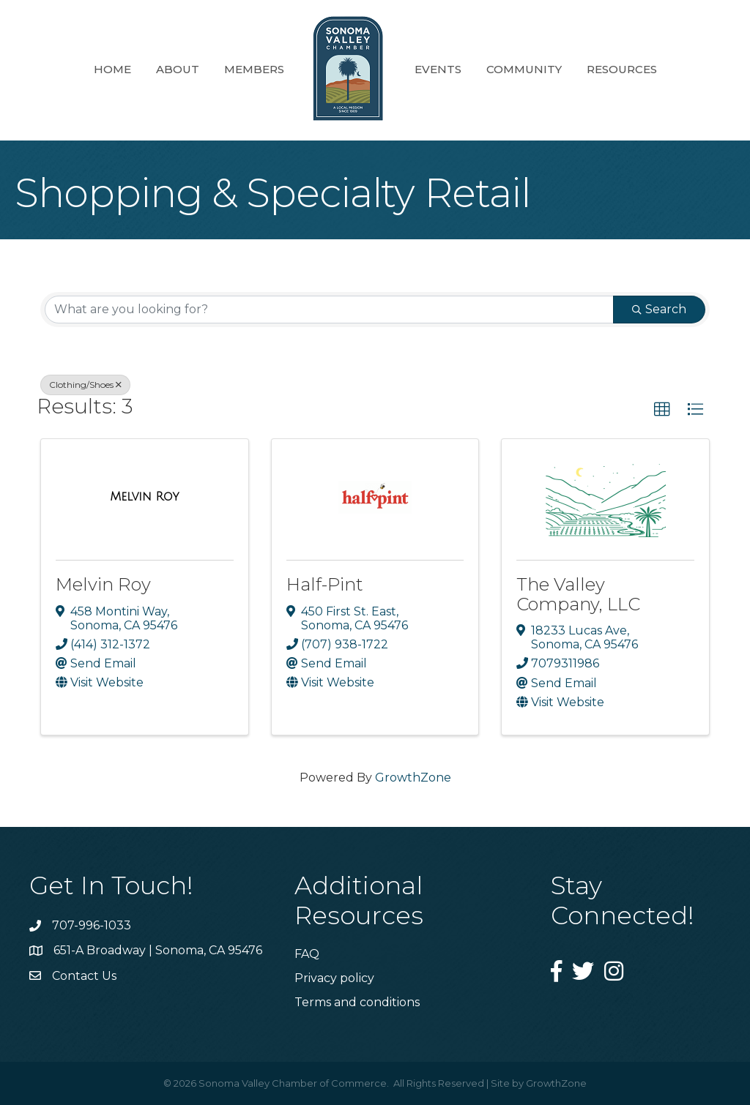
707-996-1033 (91, 925)
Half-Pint (324, 584)
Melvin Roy (103, 584)
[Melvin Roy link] (144, 497)
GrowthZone (413, 777)
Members (254, 69)
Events (438, 69)
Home (112, 69)
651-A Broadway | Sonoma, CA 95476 (157, 950)
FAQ (306, 954)
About (177, 69)
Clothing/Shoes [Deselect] (85, 384)
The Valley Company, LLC (578, 594)
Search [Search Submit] (659, 309)
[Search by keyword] (329, 309)
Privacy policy (334, 978)
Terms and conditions (357, 1002)
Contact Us (84, 976)
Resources (622, 69)
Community (524, 69)
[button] (662, 409)
